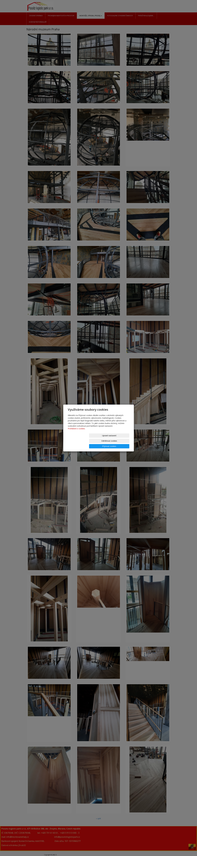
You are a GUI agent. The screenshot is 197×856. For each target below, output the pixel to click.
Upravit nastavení (78, 441)
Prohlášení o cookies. (76, 434)
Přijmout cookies (120, 441)
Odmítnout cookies (99, 441)
